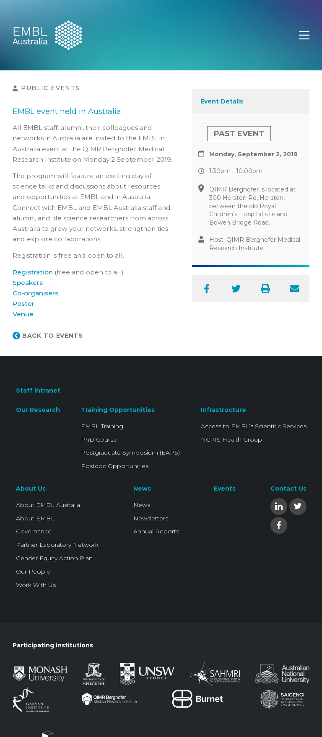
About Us (31, 488)
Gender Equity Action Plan (54, 558)
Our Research (38, 410)
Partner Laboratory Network (57, 544)
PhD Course (99, 439)
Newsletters (150, 518)
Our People (33, 571)
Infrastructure (223, 410)
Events (225, 488)
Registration (33, 272)
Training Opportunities (118, 410)
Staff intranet (38, 390)
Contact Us (288, 488)
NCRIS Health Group (231, 439)
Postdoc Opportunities (114, 466)
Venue (23, 314)
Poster (23, 304)
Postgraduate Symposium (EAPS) (130, 452)
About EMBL (35, 518)
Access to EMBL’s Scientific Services (253, 426)
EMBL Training (102, 426)
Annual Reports (156, 531)
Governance (34, 531)
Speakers (28, 283)
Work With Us (36, 585)
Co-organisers (35, 293)
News (142, 488)
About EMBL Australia (48, 505)
